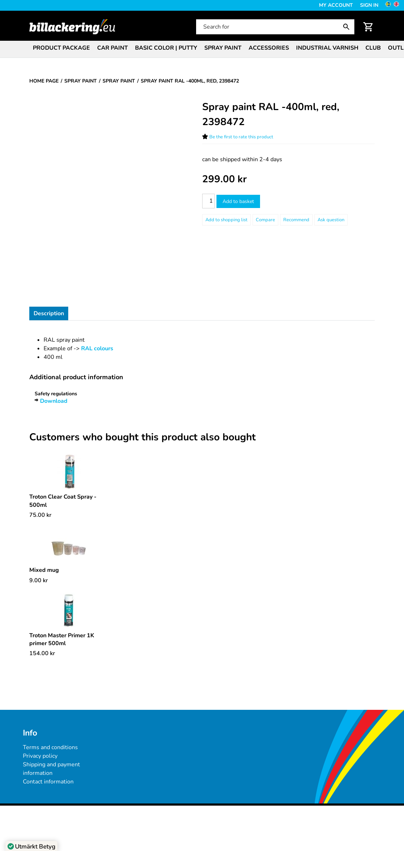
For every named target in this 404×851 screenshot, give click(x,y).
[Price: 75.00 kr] (40, 515)
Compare (265, 220)
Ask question (331, 220)
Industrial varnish (327, 48)
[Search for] (274, 26)
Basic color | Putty (166, 48)
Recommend (296, 220)
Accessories (269, 48)
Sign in (369, 5)
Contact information (48, 782)
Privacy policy (40, 756)
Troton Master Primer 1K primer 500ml (61, 639)
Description (49, 313)
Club (373, 48)
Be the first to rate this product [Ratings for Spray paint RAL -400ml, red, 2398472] (241, 137)
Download (54, 401)
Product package (61, 48)
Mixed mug (44, 570)
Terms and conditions (50, 747)
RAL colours (97, 348)
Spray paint (222, 48)
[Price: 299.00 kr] (224, 179)
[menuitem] (61, 47)
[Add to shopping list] (226, 219)
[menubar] (202, 49)
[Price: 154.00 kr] (42, 653)
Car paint (112, 48)
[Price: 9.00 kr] (38, 580)
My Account (336, 5)
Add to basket (238, 201)
